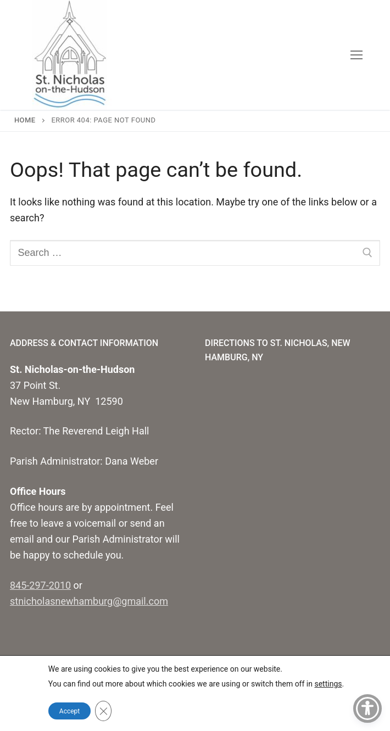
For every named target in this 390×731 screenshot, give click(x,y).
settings (328, 683)
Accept (69, 711)
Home (25, 120)
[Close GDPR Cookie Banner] (103, 711)
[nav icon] (356, 55)
